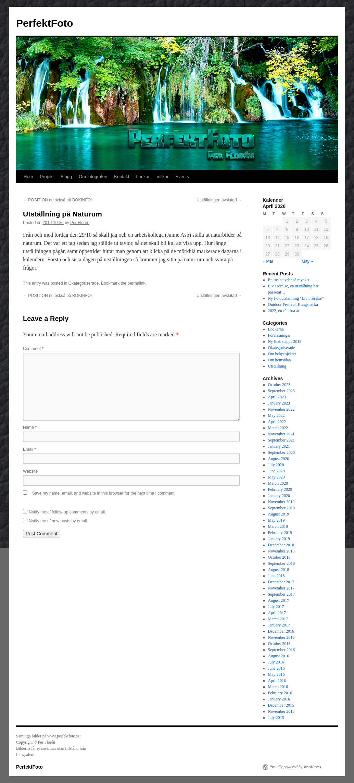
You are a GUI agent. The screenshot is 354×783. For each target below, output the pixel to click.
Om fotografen (93, 176)
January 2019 (279, 538)
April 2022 (277, 421)
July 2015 (276, 717)
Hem (28, 176)
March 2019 (278, 526)
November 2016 (281, 637)
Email (29, 449)
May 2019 (276, 520)
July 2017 (276, 606)
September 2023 (281, 390)
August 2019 (278, 514)
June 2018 (276, 575)
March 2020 (278, 483)
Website (30, 471)
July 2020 (276, 464)
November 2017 (281, 588)
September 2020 (281, 452)
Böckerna (276, 329)
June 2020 (276, 471)
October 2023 (279, 384)
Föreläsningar (279, 335)
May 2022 (276, 415)
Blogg (66, 176)
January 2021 (279, 446)
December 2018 (281, 545)
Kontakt (121, 176)
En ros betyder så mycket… (291, 279)
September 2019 (281, 508)
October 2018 (279, 557)
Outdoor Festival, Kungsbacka (293, 304)
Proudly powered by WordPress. (295, 767)
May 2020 (276, 477)
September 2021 (281, 440)
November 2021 (281, 434)
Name (30, 427)
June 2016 (276, 668)
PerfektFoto (44, 23)
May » (307, 261)
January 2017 (279, 625)
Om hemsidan (279, 360)
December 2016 (281, 631)
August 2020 (278, 458)
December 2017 (281, 582)
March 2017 (278, 619)
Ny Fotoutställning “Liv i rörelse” (296, 298)
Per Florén (79, 222)
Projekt (46, 176)
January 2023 (279, 403)
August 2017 (278, 600)
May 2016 (276, 674)
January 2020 (279, 495)
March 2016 (278, 686)
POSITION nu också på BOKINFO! (57, 200)
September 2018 (281, 563)
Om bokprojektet (282, 353)
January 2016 (279, 699)
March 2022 (278, 427)
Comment (33, 348)
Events (182, 176)
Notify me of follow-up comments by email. (67, 512)
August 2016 (278, 656)
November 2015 (281, 711)
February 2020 (280, 489)
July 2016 (276, 662)
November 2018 (281, 551)
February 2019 (280, 532)
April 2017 (277, 612)
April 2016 (277, 680)
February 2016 (280, 693)
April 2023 (277, 397)
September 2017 (281, 594)
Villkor (162, 176)
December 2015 (281, 705)
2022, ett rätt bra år (284, 310)
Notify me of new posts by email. (58, 521)
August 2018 (278, 569)
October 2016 (279, 643)
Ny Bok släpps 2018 (285, 341)
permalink (137, 283)
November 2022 (281, 409)
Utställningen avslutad (219, 200)
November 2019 (281, 501)
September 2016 (281, 649)
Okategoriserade (83, 283)
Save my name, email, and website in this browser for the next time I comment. (104, 493)
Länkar (143, 176)
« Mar (268, 261)
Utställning (277, 366)
